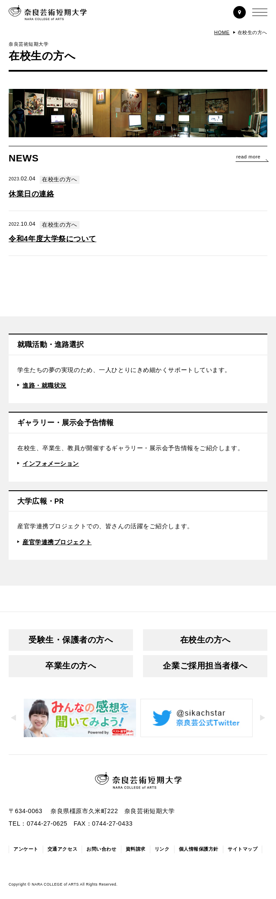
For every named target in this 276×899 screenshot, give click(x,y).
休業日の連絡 (31, 194)
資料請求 (136, 849)
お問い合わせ (101, 849)
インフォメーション (50, 463)
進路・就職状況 (44, 385)
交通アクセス (62, 849)
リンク (162, 849)
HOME (222, 32)
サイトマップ (242, 849)
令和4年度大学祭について (52, 239)
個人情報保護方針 (199, 849)
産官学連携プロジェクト (57, 542)
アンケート (25, 849)
